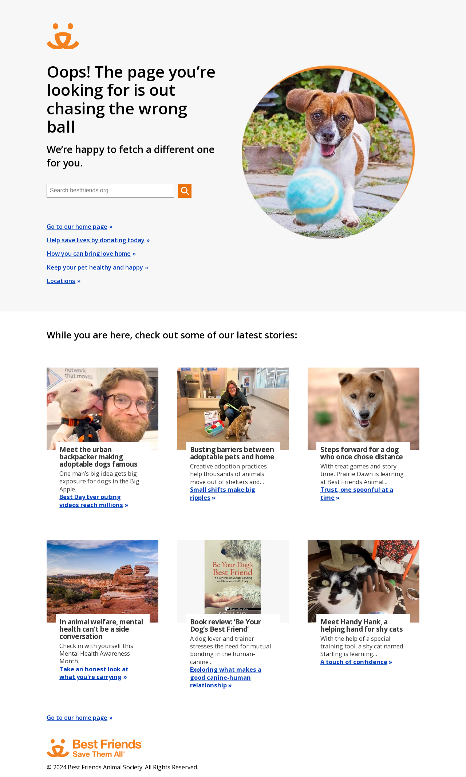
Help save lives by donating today (96, 240)
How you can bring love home (89, 254)
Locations (61, 281)
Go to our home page (77, 227)
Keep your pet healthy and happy (95, 267)
